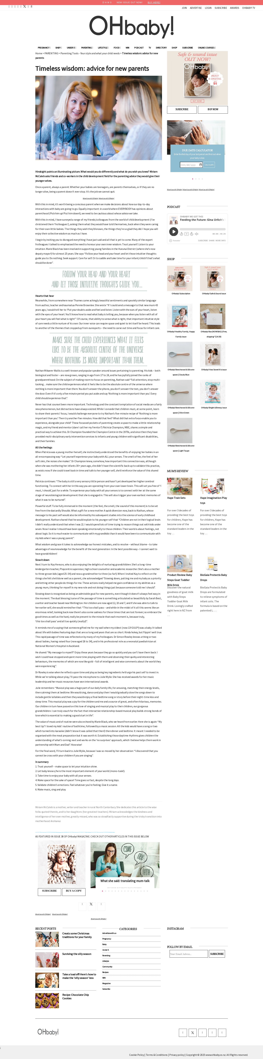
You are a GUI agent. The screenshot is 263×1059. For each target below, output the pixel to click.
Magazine (106, 983)
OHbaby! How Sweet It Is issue (214, 369)
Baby (59, 47)
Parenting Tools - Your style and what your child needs (90, 53)
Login (208, 7)
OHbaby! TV (248, 7)
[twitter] (23, 6)
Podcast (139, 47)
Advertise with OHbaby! (90, 198)
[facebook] (11, 6)
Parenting (87, 47)
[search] (31, 6)
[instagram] (20, 6)
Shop (174, 47)
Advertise (196, 7)
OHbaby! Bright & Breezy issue (214, 407)
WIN (127, 47)
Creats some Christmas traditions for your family (77, 935)
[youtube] (18, 6)
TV (150, 47)
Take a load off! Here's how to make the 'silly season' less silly (79, 978)
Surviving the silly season (76, 954)
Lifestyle (103, 47)
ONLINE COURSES (207, 47)
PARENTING (51, 53)
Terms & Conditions (157, 1054)
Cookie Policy (136, 1054)
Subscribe (221, 7)
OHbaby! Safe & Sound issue (214, 293)
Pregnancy (44, 47)
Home (38, 53)
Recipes (105, 972)
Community (107, 966)
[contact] (28, 6)
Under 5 (71, 47)
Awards (234, 7)
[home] (9, 6)
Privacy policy (177, 1054)
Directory (161, 47)
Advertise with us (109, 933)
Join (184, 7)
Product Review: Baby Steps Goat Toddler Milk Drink (179, 580)
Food (117, 47)
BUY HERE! (154, 2)
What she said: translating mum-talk (125, 881)
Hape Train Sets (176, 497)
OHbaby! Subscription (181, 293)
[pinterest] (15, 6)
